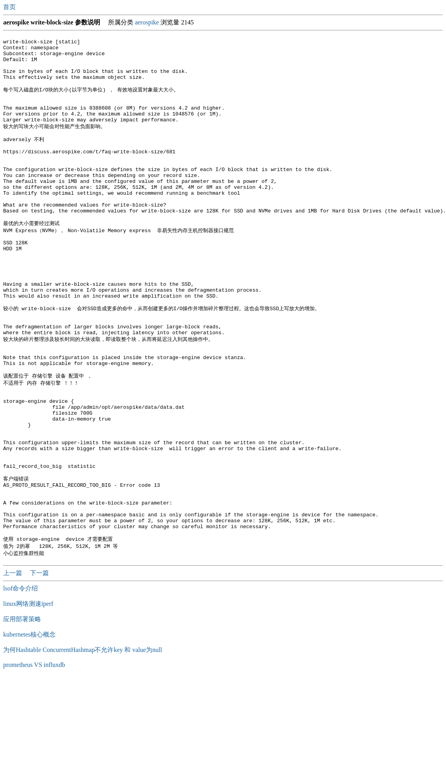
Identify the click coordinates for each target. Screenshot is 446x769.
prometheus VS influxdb (34, 755)
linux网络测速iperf (28, 694)
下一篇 (39, 663)
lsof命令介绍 (20, 678)
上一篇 (13, 663)
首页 (10, 7)
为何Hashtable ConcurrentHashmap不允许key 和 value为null (82, 740)
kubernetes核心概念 (29, 724)
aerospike (147, 22)
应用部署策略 (22, 709)
